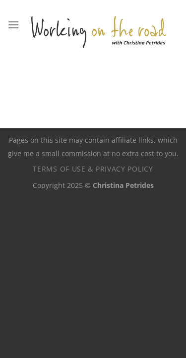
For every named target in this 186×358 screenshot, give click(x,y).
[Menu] (13, 24)
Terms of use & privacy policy (93, 169)
